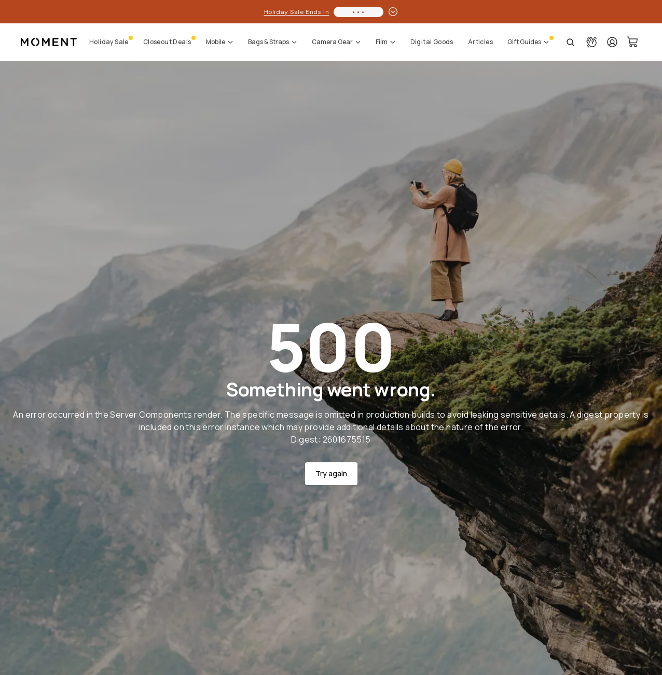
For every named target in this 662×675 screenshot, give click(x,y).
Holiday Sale (109, 41)
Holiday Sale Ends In (296, 12)
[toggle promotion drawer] (393, 11)
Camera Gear (336, 41)
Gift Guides (528, 41)
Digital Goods (431, 41)
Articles (480, 41)
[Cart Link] (633, 42)
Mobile (219, 41)
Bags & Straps (272, 41)
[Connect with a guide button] (591, 42)
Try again (331, 473)
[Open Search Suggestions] (570, 42)
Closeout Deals (167, 41)
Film (386, 41)
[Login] (612, 42)
